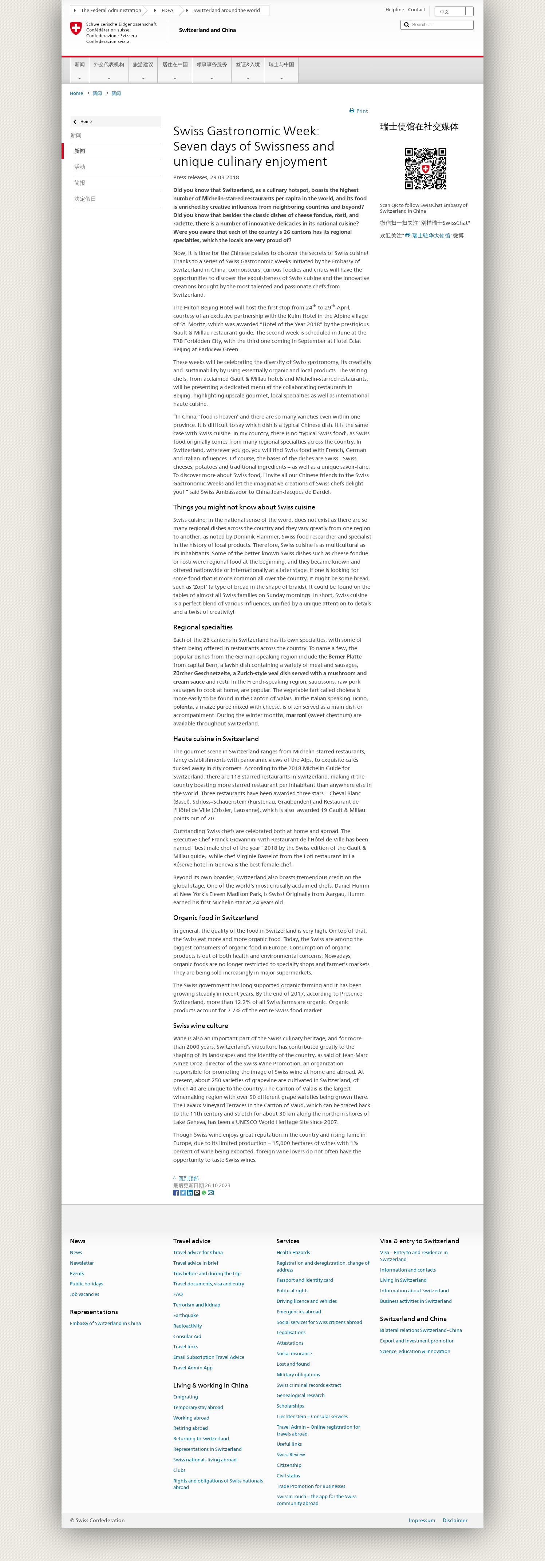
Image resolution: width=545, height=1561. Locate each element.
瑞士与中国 (281, 71)
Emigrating (185, 1397)
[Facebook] (176, 1192)
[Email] (211, 1192)
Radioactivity (187, 1326)
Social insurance (294, 1353)
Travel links (185, 1347)
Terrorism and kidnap (196, 1305)
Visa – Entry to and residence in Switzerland (414, 1256)
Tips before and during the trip (207, 1273)
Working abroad (191, 1418)
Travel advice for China (198, 1252)
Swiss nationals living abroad (205, 1459)
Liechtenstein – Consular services (312, 1416)
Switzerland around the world (227, 10)
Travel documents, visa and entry (208, 1284)
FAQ (178, 1294)
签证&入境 (248, 71)
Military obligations (298, 1374)
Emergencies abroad (299, 1311)
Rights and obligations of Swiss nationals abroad (218, 1484)
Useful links (289, 1444)
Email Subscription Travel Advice (208, 1357)
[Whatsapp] (204, 1192)
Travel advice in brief (195, 1263)
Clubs (179, 1470)
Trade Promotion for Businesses (311, 1486)
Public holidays (86, 1284)
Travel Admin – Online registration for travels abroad (318, 1430)
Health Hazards (293, 1252)
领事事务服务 (212, 71)
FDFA (167, 10)
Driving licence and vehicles (307, 1301)
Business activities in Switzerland (416, 1301)
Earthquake (185, 1315)
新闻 (80, 71)
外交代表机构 (109, 71)
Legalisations (291, 1333)
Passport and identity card (305, 1280)
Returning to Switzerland (201, 1439)
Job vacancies (84, 1294)
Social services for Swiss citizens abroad (319, 1322)
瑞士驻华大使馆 (431, 235)
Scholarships (290, 1406)
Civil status (288, 1475)
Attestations (290, 1343)
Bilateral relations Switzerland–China (421, 1330)
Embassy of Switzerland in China (105, 1323)
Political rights (292, 1290)
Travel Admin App (193, 1367)
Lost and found (293, 1364)
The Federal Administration (111, 10)
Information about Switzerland (414, 1290)
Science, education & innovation (415, 1351)
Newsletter (82, 1263)
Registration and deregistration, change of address (323, 1266)
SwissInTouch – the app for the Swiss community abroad (316, 1500)
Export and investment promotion (417, 1341)
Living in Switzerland (403, 1280)
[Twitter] (183, 1192)
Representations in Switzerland (207, 1449)
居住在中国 (174, 71)
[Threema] (197, 1192)
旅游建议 (143, 71)
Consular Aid (187, 1336)
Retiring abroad (190, 1428)
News (76, 1252)
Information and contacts (408, 1270)
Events (77, 1273)
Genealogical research (301, 1395)
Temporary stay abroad (198, 1407)
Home (76, 93)
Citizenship (289, 1465)
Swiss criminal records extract (309, 1385)
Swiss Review (291, 1454)
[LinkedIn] (190, 1192)
